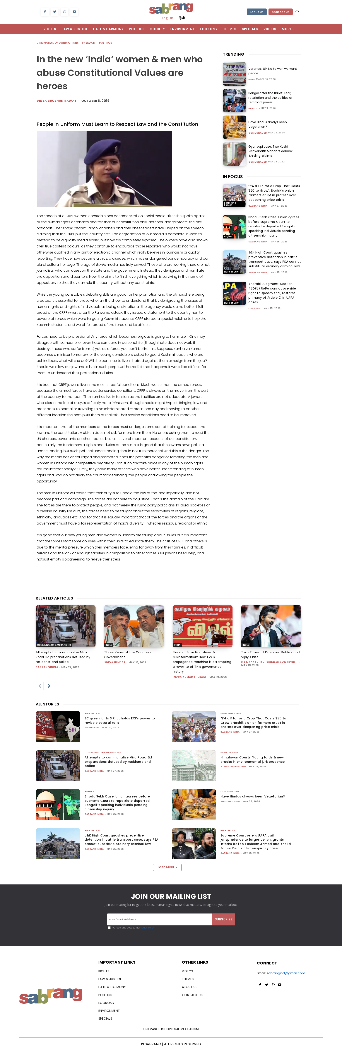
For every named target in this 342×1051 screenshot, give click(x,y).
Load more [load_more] (167, 867)
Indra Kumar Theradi (189, 677)
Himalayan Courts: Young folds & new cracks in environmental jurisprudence (253, 759)
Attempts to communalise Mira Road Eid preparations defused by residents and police (63, 657)
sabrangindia (257, 206)
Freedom (89, 43)
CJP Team (254, 308)
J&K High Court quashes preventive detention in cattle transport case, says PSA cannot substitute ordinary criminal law (274, 259)
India (251, 79)
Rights (228, 236)
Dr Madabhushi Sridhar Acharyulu (269, 662)
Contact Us (280, 12)
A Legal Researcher (233, 766)
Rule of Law (231, 271)
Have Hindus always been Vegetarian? (253, 796)
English (167, 18)
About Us (256, 12)
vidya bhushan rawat (57, 101)
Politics (106, 43)
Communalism (257, 133)
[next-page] (49, 686)
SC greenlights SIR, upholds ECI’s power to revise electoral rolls (120, 720)
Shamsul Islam (230, 801)
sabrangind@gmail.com (286, 973)
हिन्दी (182, 18)
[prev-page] (40, 686)
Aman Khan (92, 727)
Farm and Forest (230, 204)
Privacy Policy (147, 927)
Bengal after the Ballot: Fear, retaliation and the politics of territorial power (270, 97)
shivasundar (114, 662)
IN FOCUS (233, 177)
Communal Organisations (58, 43)
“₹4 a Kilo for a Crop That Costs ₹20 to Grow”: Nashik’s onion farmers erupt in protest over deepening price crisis (274, 193)
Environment (229, 752)
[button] (297, 11)
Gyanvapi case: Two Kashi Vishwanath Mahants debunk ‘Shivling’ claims (270, 151)
